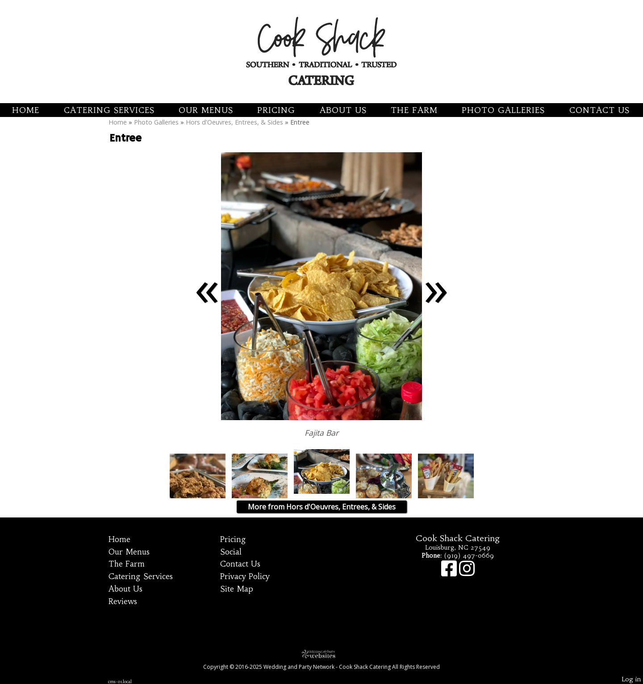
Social (231, 552)
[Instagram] (467, 573)
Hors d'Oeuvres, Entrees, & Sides (234, 122)
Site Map (236, 589)
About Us (343, 110)
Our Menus (206, 110)
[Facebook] (450, 573)
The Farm (414, 110)
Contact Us (599, 110)
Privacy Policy (245, 576)
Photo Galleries (503, 110)
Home (25, 110)
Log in (631, 679)
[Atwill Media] (321, 654)
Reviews (123, 601)
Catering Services (109, 110)
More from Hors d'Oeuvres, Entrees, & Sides (322, 507)
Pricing (276, 110)
